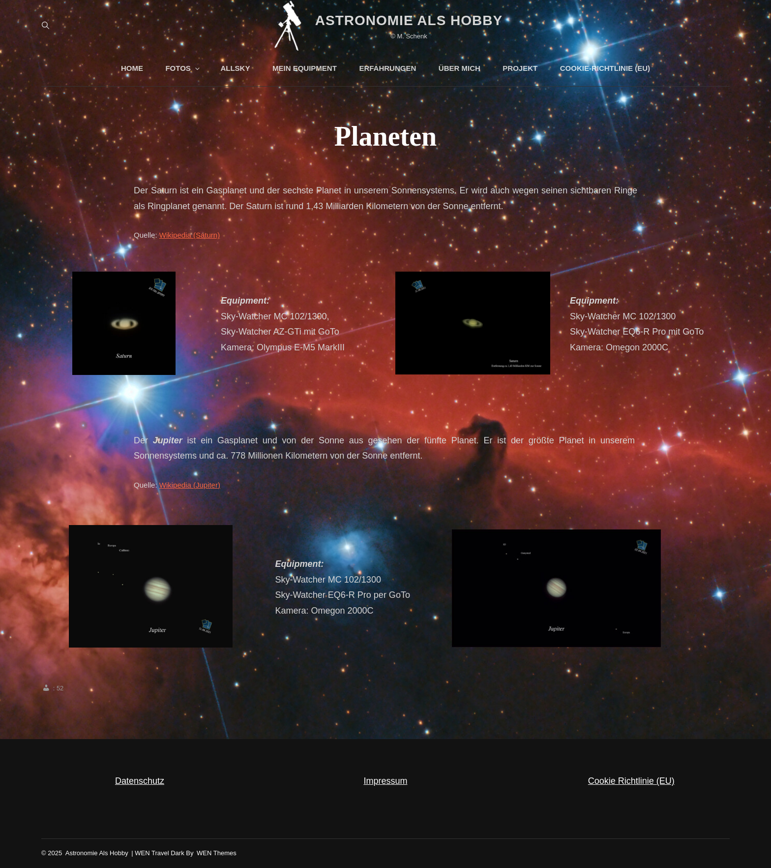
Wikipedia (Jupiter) (189, 485)
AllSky (235, 68)
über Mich (459, 68)
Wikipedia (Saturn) (189, 235)
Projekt (520, 68)
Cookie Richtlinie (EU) (631, 781)
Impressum (385, 781)
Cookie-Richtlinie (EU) (605, 68)
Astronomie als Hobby (409, 20)
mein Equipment (304, 68)
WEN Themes (217, 853)
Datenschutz (139, 781)
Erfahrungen (387, 68)
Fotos (183, 68)
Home (132, 68)
